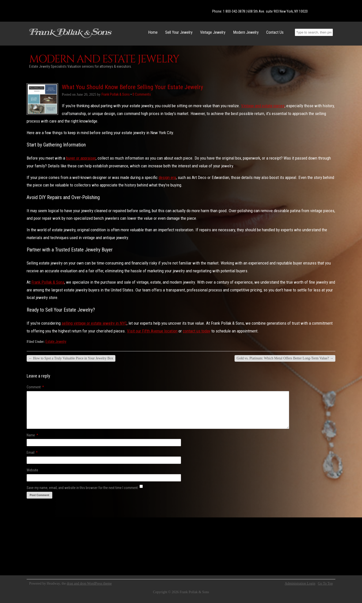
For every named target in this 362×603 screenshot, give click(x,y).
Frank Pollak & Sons (47, 282)
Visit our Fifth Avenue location (152, 330)
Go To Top (325, 583)
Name (32, 435)
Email (32, 452)
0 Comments (141, 94)
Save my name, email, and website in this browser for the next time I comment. (83, 488)
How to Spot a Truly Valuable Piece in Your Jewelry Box (71, 358)
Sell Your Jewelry (179, 32)
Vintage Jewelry (212, 32)
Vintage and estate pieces (263, 105)
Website (32, 470)
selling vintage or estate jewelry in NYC (94, 323)
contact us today (196, 330)
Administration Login (300, 583)
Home (153, 32)
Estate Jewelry (56, 342)
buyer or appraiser (81, 158)
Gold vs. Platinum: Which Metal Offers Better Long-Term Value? (285, 358)
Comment (35, 387)
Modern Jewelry (246, 32)
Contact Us (275, 32)
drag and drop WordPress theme (89, 583)
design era (167, 177)
